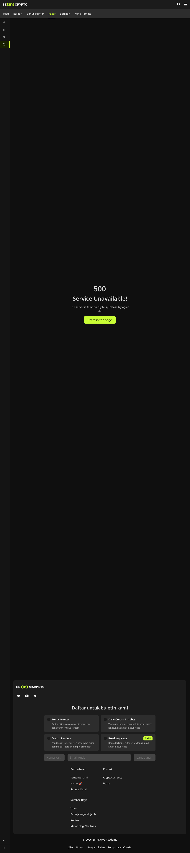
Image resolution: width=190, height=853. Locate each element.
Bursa (106, 783)
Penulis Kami (79, 789)
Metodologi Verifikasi (83, 826)
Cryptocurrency (112, 777)
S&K (70, 847)
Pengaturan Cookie (119, 847)
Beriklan (65, 13)
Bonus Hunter (35, 13)
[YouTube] (26, 696)
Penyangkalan (96, 847)
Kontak (75, 820)
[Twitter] (18, 696)
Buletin (17, 13)
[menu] (5, 33)
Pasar (51, 13)
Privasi (80, 847)
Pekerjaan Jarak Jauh (83, 814)
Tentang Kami (79, 777)
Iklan (74, 808)
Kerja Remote (83, 13)
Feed (6, 13)
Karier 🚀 (76, 783)
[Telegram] (35, 696)
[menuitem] (5, 22)
